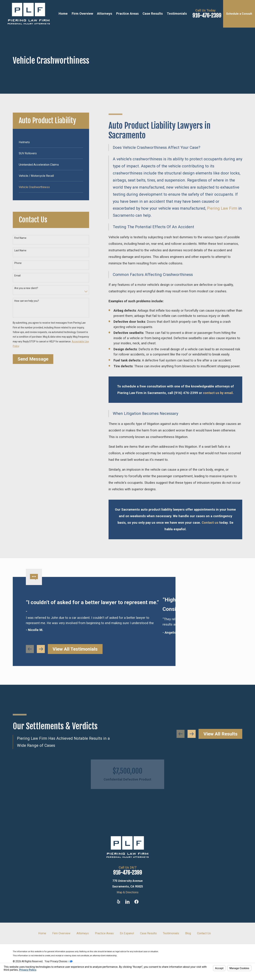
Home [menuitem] (63, 14)
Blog (188, 933)
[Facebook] (136, 902)
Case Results (148, 933)
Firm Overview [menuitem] (82, 14)
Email (17, 275)
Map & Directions (127, 892)
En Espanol (127, 933)
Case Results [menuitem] (153, 14)
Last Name (20, 250)
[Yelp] (119, 902)
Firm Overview (61, 933)
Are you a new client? (26, 288)
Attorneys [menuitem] (104, 14)
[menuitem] (51, 142)
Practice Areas (104, 933)
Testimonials (171, 933)
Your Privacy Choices (58, 961)
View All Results (220, 734)
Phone (18, 263)
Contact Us (204, 933)
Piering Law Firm (222, 208)
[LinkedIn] (127, 902)
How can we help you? (26, 300)
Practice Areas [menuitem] (127, 14)
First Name (20, 237)
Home (42, 933)
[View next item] (192, 734)
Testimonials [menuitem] (177, 14)
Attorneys (82, 933)
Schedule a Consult (239, 13)
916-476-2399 (206, 15)
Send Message (33, 359)
